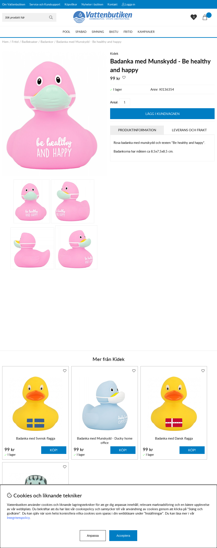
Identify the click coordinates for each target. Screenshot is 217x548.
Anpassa (93, 535)
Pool (66, 32)
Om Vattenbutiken (13, 4)
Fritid (128, 32)
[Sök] (29, 17)
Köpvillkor (71, 4)
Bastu (113, 32)
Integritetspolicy (18, 517)
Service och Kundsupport (44, 4)
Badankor (47, 42)
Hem (5, 42)
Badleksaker (30, 42)
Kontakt (112, 4)
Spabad (80, 32)
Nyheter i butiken (92, 4)
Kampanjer (146, 32)
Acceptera (123, 535)
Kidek (114, 53)
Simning (98, 32)
